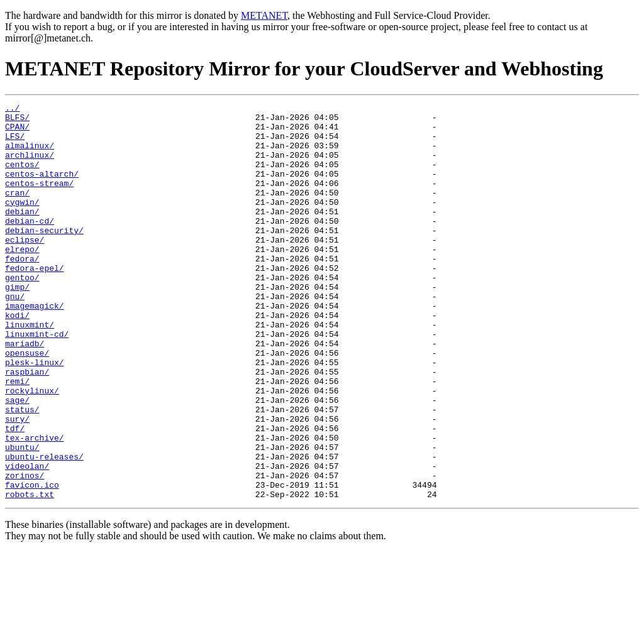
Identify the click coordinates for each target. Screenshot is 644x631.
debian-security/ (44, 256)
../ (12, 109)
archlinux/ (29, 166)
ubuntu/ (22, 516)
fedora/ (22, 290)
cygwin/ (22, 222)
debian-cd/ (29, 245)
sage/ (17, 460)
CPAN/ (17, 132)
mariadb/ (24, 392)
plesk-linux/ (34, 414)
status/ (22, 471)
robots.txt (29, 573)
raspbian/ (27, 426)
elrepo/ (22, 279)
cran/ (17, 211)
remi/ (17, 437)
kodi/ (17, 358)
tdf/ (15, 494)
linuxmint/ (29, 369)
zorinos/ (24, 550)
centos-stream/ (39, 200)
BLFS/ (17, 120)
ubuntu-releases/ (44, 528)
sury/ (17, 482)
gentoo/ (22, 313)
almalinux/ (29, 154)
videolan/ (27, 539)
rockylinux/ (32, 448)
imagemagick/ (34, 347)
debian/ (22, 233)
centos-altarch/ (42, 188)
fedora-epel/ (34, 301)
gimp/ (17, 324)
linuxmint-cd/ (37, 381)
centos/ (22, 177)
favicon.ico (32, 562)
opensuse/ (27, 403)
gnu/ (15, 335)
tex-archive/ (34, 505)
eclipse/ (24, 267)
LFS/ (15, 143)
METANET (264, 15)
